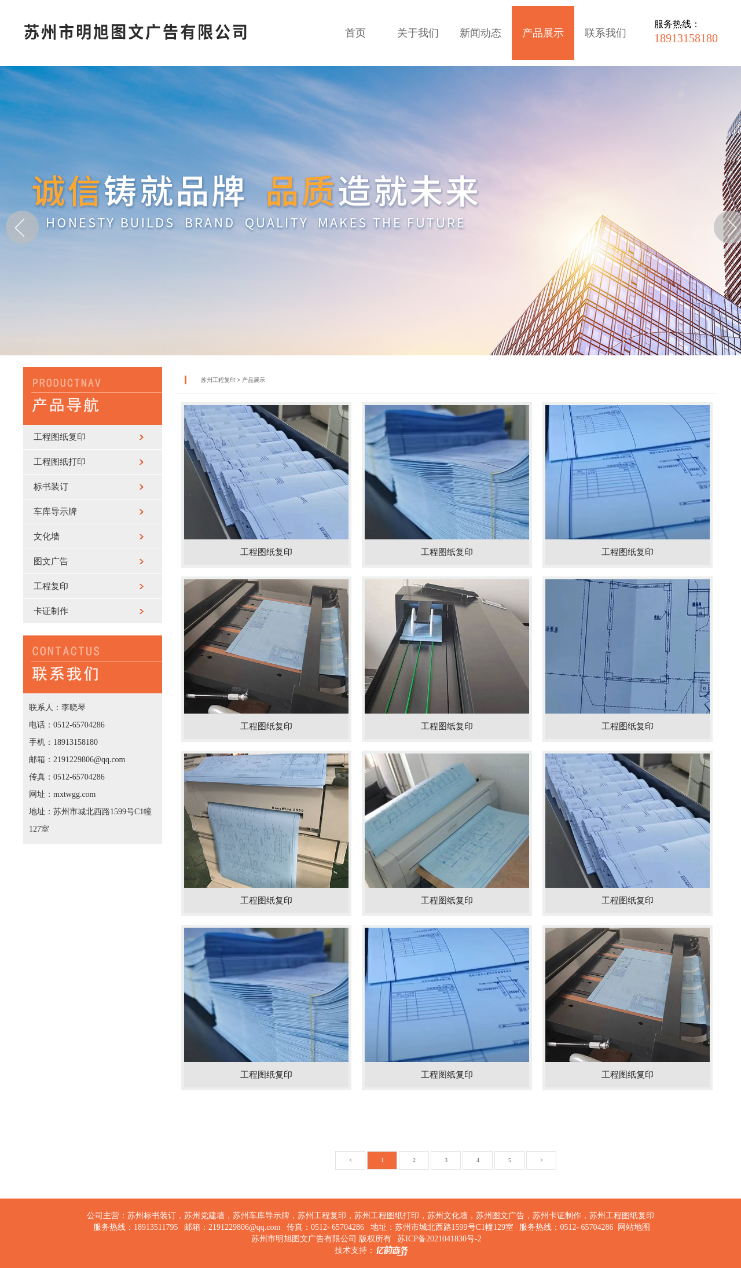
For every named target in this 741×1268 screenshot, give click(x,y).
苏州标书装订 (151, 1215)
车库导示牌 (55, 511)
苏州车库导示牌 (261, 1215)
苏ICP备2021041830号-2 (439, 1238)
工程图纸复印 (60, 437)
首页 (355, 33)
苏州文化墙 (447, 1215)
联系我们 (605, 33)
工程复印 (51, 586)
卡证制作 (51, 611)
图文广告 (51, 561)
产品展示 (543, 33)
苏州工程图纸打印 (386, 1215)
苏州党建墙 (204, 1215)
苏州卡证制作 (557, 1215)
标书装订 (51, 486)
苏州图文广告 (500, 1215)
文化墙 (47, 536)
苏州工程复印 (218, 380)
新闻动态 (480, 33)
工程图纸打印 (60, 461)
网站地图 (634, 1227)
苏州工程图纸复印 (621, 1215)
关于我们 (418, 33)
